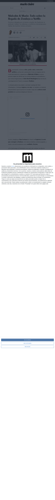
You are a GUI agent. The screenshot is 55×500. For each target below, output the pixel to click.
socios (12, 166)
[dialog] (27, 325)
